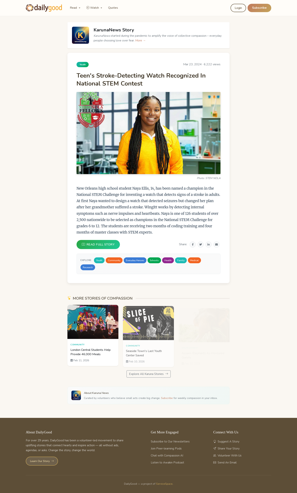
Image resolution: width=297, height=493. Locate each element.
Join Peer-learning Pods (166, 448)
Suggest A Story (226, 441)
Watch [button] (93, 8)
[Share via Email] (216, 244)
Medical (194, 260)
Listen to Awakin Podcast (167, 462)
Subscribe (259, 8)
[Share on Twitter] (201, 244)
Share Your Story (226, 448)
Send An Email (225, 462)
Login (238, 8)
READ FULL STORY (98, 244)
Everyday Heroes (135, 260)
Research (88, 267)
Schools (154, 260)
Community (114, 260)
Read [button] (74, 8)
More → (140, 40)
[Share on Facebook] (193, 244)
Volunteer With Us (227, 455)
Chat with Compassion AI (167, 455)
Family (180, 260)
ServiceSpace (164, 484)
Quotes (113, 8)
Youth (99, 260)
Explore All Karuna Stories (148, 374)
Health (168, 260)
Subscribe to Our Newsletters (170, 441)
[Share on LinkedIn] (209, 244)
